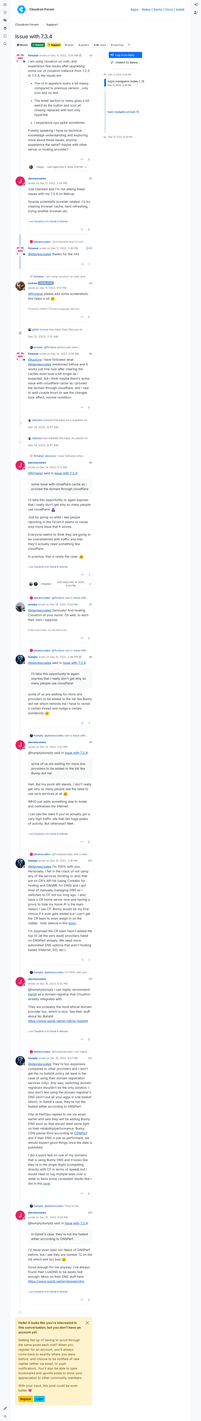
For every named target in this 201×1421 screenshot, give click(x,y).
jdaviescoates (37, 178)
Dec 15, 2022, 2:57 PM (53, 746)
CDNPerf (80, 1133)
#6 (90, 462)
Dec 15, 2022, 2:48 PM (64, 656)
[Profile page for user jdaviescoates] (20, 181)
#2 (90, 178)
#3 (90, 248)
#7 (90, 604)
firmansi (33, 55)
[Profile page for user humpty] (20, 659)
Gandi (53, 221)
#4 (90, 283)
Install (180, 9)
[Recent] (5, 12)
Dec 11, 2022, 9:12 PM (53, 287)
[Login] (195, 5)
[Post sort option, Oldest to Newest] (125, 63)
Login (39, 1399)
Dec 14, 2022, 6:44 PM (64, 604)
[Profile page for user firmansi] (20, 58)
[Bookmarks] (5, 36)
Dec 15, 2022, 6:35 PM (54, 983)
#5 (90, 353)
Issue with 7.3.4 (65, 473)
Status (146, 9)
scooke (32, 604)
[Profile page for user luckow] (20, 286)
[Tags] (5, 20)
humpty (33, 656)
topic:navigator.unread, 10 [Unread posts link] (123, 111)
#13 (90, 1212)
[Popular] (5, 28)
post (46, 1183)
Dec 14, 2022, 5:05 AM (65, 353)
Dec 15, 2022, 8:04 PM (54, 1217)
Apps (134, 9)
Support (54, 44)
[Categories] (5, 5)
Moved (22, 44)
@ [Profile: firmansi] (35, 294)
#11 (90, 978)
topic (72, 923)
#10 (90, 860)
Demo (157, 9)
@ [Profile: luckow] (35, 360)
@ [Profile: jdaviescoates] (39, 254)
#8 (90, 656)
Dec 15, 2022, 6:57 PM (64, 1058)
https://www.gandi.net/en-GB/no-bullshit (58, 1021)
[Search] (5, 44)
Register (25, 1399)
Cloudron (39, 221)
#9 (90, 742)
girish (35, 329)
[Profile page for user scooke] (20, 607)
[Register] (195, 12)
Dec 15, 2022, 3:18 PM (63, 860)
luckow (32, 283)
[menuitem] (195, 5)
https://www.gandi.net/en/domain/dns (56, 1281)
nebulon (37, 420)
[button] (5, 1408)
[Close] (87, 1322)
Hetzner (63, 221)
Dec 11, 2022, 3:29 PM (53, 183)
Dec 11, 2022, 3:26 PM (64, 55)
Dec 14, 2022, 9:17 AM (53, 467)
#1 (91, 55)
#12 (90, 1058)
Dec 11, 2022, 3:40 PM (64, 248)
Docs (169, 9)
